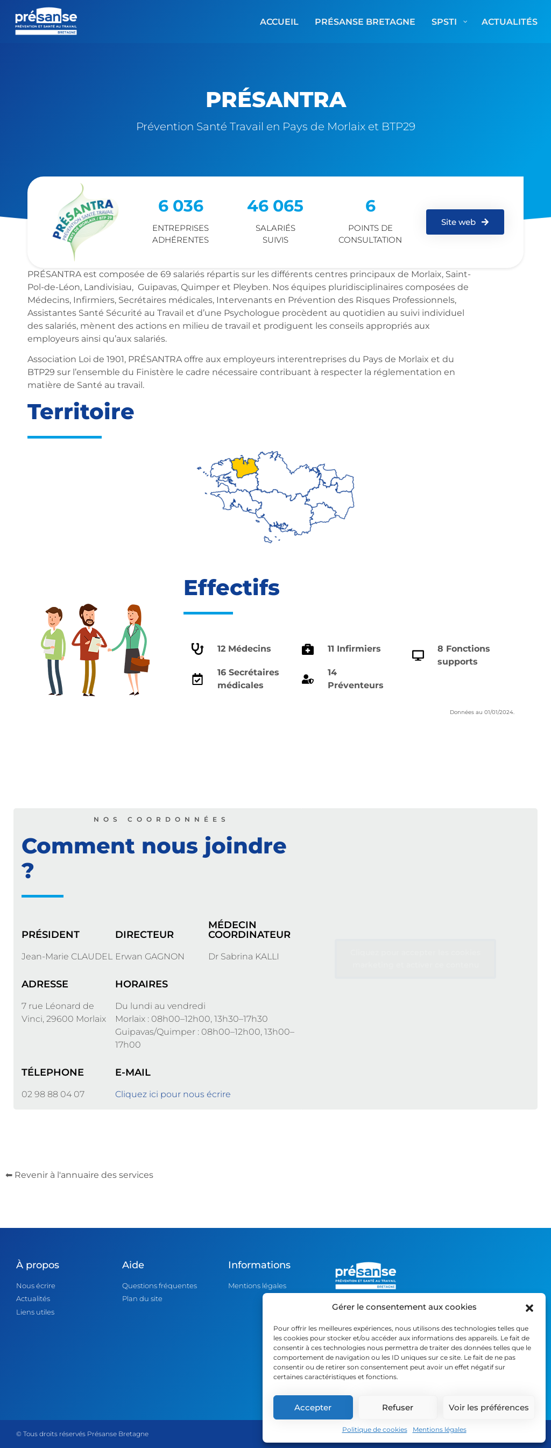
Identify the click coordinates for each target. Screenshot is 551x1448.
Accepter (312, 1407)
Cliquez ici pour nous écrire (173, 1094)
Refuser (397, 1407)
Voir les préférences (489, 1407)
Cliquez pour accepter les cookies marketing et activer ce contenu (415, 959)
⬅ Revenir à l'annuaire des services (79, 1175)
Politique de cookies (374, 1429)
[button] (529, 1307)
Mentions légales (440, 1429)
